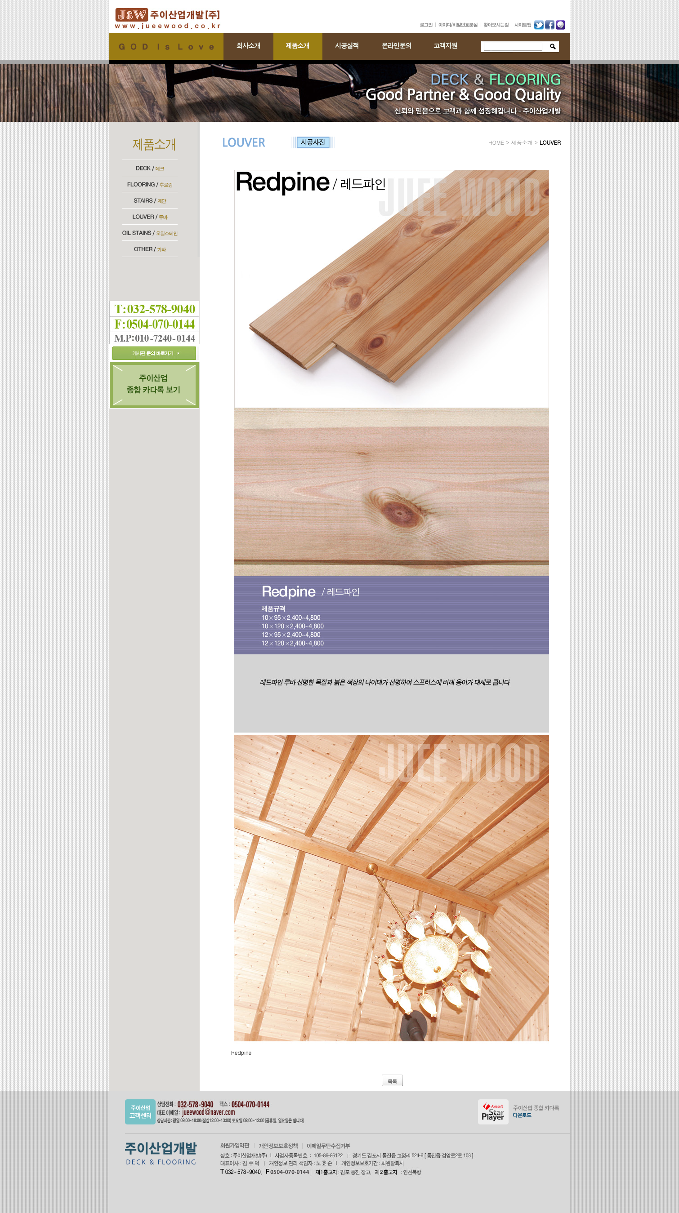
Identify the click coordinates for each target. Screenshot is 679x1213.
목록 (392, 1081)
